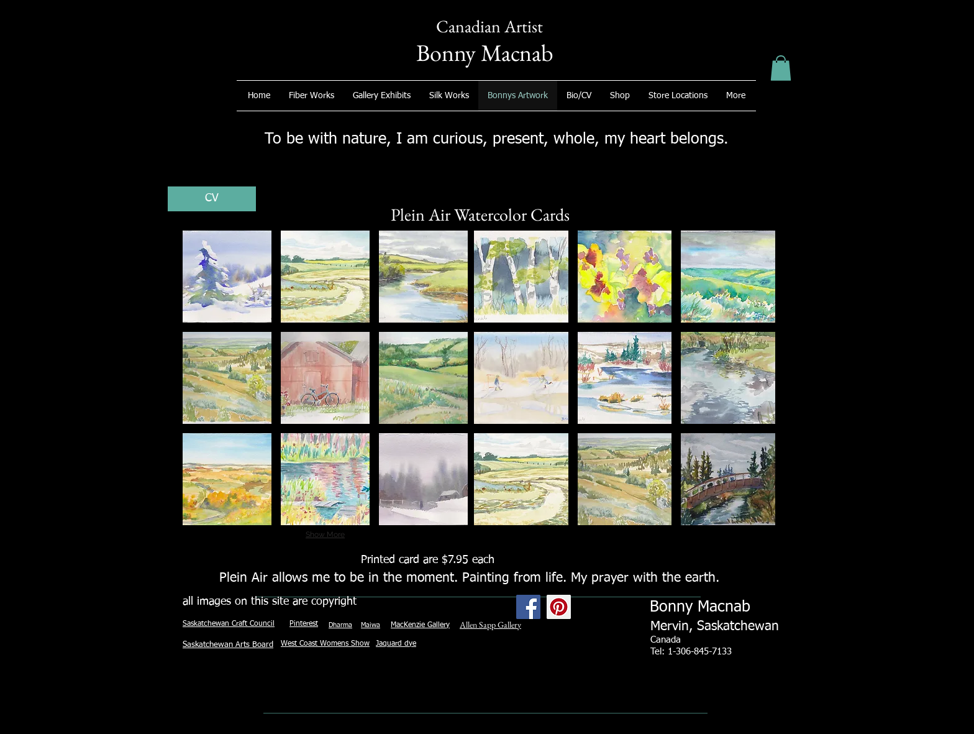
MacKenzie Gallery (420, 625)
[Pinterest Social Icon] (559, 607)
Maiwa (370, 625)
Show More (325, 534)
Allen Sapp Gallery (490, 624)
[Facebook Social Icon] (528, 607)
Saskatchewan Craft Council (229, 624)
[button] (780, 68)
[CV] (212, 198)
